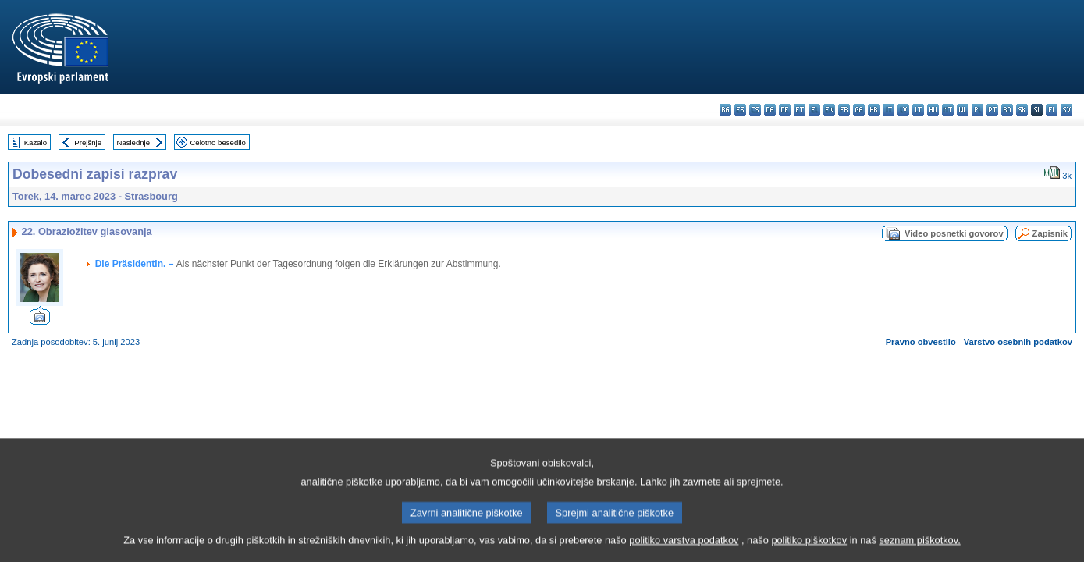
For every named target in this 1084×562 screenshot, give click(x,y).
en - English (829, 110)
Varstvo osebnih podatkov (1018, 342)
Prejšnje (87, 142)
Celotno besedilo (217, 142)
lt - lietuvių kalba (918, 110)
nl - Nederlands (962, 110)
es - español (740, 110)
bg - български (725, 110)
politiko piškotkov (809, 551)
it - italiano (888, 110)
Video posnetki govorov (954, 233)
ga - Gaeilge (859, 110)
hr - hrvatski (874, 110)
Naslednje (133, 142)
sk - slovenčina (1022, 110)
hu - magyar (933, 110)
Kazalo (35, 142)
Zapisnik (1050, 233)
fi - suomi (1051, 110)
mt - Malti (948, 110)
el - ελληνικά (814, 110)
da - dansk (770, 110)
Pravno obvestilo (921, 342)
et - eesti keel (799, 110)
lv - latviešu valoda (903, 110)
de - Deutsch (785, 110)
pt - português (992, 110)
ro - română (1007, 110)
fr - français (844, 110)
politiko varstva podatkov (683, 551)
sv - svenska (1066, 110)
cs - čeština (755, 110)
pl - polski (977, 110)
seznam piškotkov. (919, 551)
